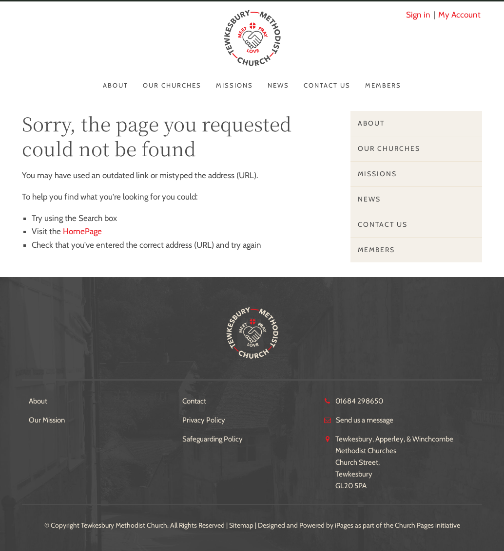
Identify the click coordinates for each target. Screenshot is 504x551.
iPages (344, 525)
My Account (459, 14)
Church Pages (414, 525)
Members (383, 85)
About (115, 85)
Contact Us (327, 85)
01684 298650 (359, 401)
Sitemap (241, 525)
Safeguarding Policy (212, 439)
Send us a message (364, 420)
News (278, 85)
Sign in (418, 14)
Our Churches (172, 85)
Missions (234, 85)
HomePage (82, 231)
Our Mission (47, 420)
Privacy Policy (203, 420)
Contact (194, 401)
